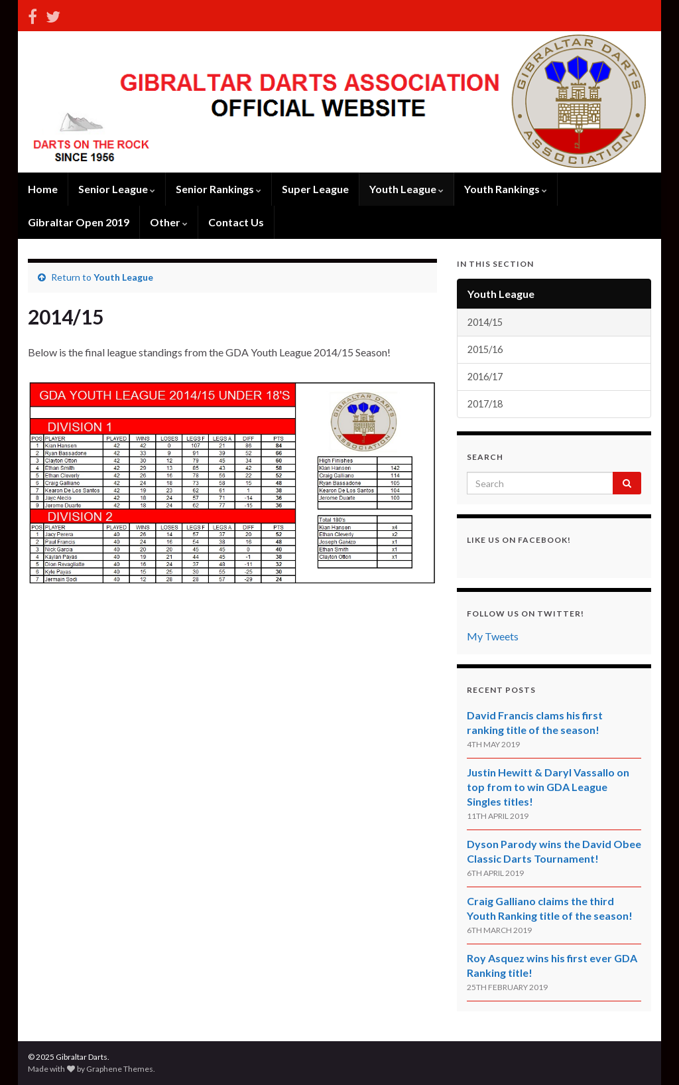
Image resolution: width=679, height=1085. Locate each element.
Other (169, 222)
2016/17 (485, 376)
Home (43, 188)
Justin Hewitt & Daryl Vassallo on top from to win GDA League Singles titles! (548, 787)
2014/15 (485, 322)
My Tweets (493, 636)
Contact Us (236, 222)
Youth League (406, 188)
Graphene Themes (119, 1069)
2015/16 (485, 349)
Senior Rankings (218, 188)
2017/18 (485, 403)
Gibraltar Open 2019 (78, 222)
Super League (315, 188)
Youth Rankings (505, 188)
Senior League (116, 188)
